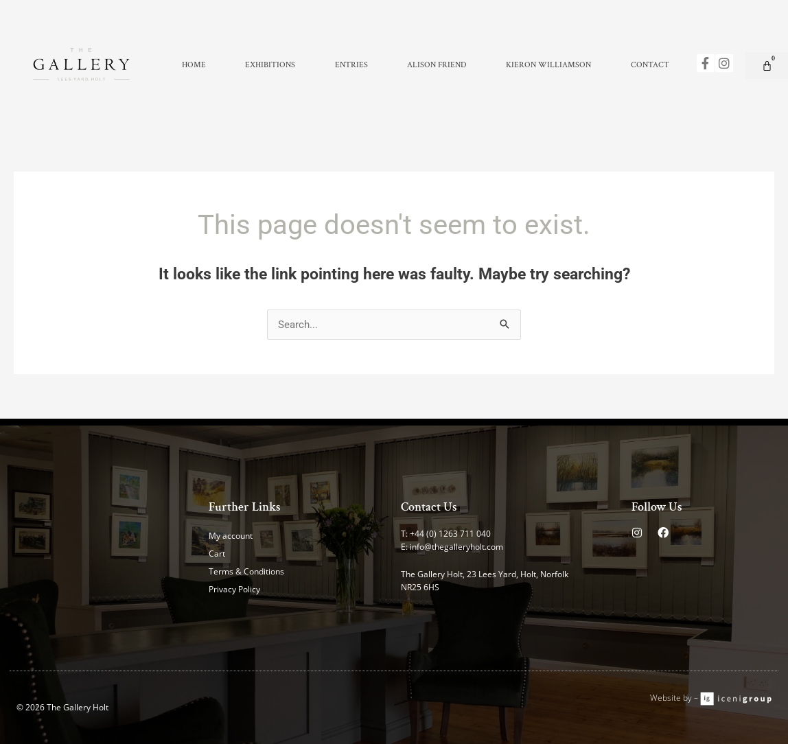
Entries (351, 65)
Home (194, 65)
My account (231, 536)
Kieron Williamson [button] (548, 65)
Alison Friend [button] (436, 65)
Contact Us (429, 507)
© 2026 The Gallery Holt (62, 707)
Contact (650, 65)
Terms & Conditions (246, 571)
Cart (217, 553)
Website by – (675, 698)
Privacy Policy (234, 589)
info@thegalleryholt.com (456, 547)
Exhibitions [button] (270, 65)
